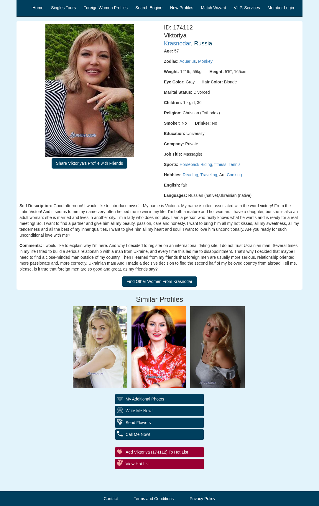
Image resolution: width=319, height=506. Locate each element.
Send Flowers (138, 422)
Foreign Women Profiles (105, 7)
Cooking (234, 174)
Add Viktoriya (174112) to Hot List (157, 452)
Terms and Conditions (154, 498)
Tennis (234, 164)
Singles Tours (63, 7)
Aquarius (188, 61)
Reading (190, 174)
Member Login (281, 7)
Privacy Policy (202, 498)
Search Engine (148, 7)
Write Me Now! (139, 410)
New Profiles (181, 7)
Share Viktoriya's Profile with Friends (89, 163)
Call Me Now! (138, 434)
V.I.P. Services (247, 7)
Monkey (205, 61)
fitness (220, 164)
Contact (111, 498)
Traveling (208, 174)
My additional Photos (145, 399)
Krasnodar (177, 43)
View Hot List (137, 464)
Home (37, 7)
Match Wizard (213, 7)
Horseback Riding (196, 164)
